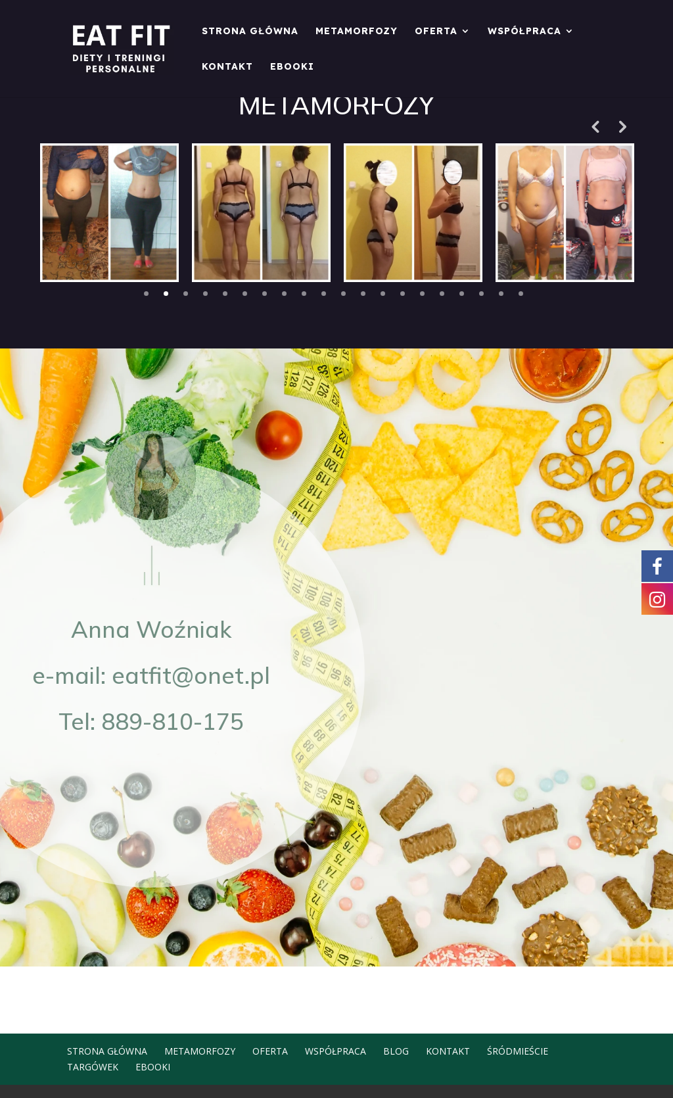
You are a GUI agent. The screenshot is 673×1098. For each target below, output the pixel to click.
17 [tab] (461, 293)
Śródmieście (517, 1051)
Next (621, 126)
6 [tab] (245, 293)
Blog (396, 1051)
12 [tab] (363, 293)
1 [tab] (146, 293)
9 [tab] (304, 293)
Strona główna (250, 31)
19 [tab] (501, 293)
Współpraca (524, 31)
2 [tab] (166, 293)
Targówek (92, 1067)
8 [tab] (284, 293)
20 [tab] (521, 293)
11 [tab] (343, 293)
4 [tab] (205, 293)
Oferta (436, 31)
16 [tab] (442, 293)
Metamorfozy (356, 31)
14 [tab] (402, 293)
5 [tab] (225, 293)
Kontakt (227, 67)
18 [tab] (481, 293)
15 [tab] (422, 293)
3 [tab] (185, 293)
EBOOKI (292, 67)
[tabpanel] (109, 212)
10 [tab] (323, 293)
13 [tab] (383, 293)
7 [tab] (264, 293)
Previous (595, 126)
